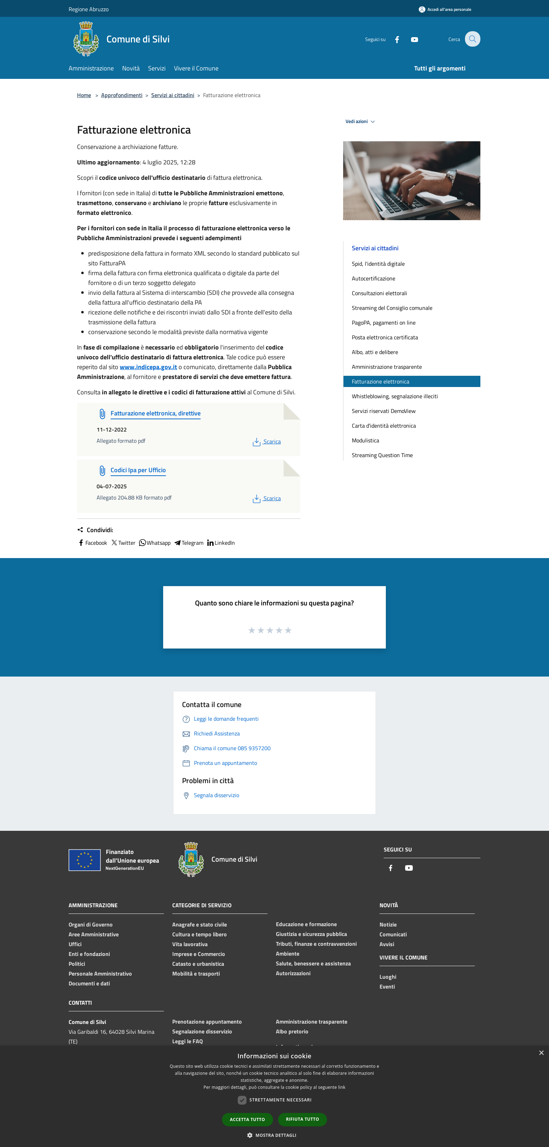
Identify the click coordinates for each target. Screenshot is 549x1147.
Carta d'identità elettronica (384, 425)
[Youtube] (410, 38)
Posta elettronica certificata (385, 337)
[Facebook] (392, 38)
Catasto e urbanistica (198, 963)
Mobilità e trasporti (196, 973)
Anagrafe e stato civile (199, 924)
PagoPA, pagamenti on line (384, 322)
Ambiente (287, 953)
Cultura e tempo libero (199, 934)
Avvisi (387, 944)
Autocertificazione (373, 278)
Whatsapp (154, 542)
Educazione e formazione (306, 924)
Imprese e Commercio (198, 954)
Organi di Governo (91, 924)
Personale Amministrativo (100, 973)
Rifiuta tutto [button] (302, 1119)
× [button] (541, 1053)
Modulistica (365, 440)
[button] (274, 1135)
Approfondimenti (122, 95)
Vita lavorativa (190, 944)
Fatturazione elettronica (380, 381)
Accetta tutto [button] (247, 1119)
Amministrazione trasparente (387, 366)
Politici (77, 963)
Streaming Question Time (382, 455)
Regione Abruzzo (89, 9)
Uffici (75, 944)
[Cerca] (472, 38)
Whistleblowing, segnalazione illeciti (395, 396)
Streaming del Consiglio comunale (392, 308)
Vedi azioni (361, 121)
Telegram (188, 542)
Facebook (92, 542)
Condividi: (95, 530)
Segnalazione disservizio (202, 1031)
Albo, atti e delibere (375, 352)
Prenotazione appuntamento (207, 1021)
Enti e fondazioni (89, 954)
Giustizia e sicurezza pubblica (311, 934)
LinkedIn (220, 542)
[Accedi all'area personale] (445, 9)
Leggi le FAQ (187, 1041)
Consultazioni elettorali (379, 293)
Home (84, 95)
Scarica (266, 441)
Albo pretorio (292, 1031)
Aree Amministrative (94, 934)
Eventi (387, 986)
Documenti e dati (89, 983)
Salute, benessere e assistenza (313, 963)
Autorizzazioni (293, 973)
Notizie (388, 924)
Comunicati (393, 934)
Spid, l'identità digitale (378, 263)
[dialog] (274, 1096)
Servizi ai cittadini (172, 95)
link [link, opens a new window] (342, 1087)
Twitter (122, 542)
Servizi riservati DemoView (384, 411)
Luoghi (388, 976)
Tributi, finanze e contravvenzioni (316, 943)
